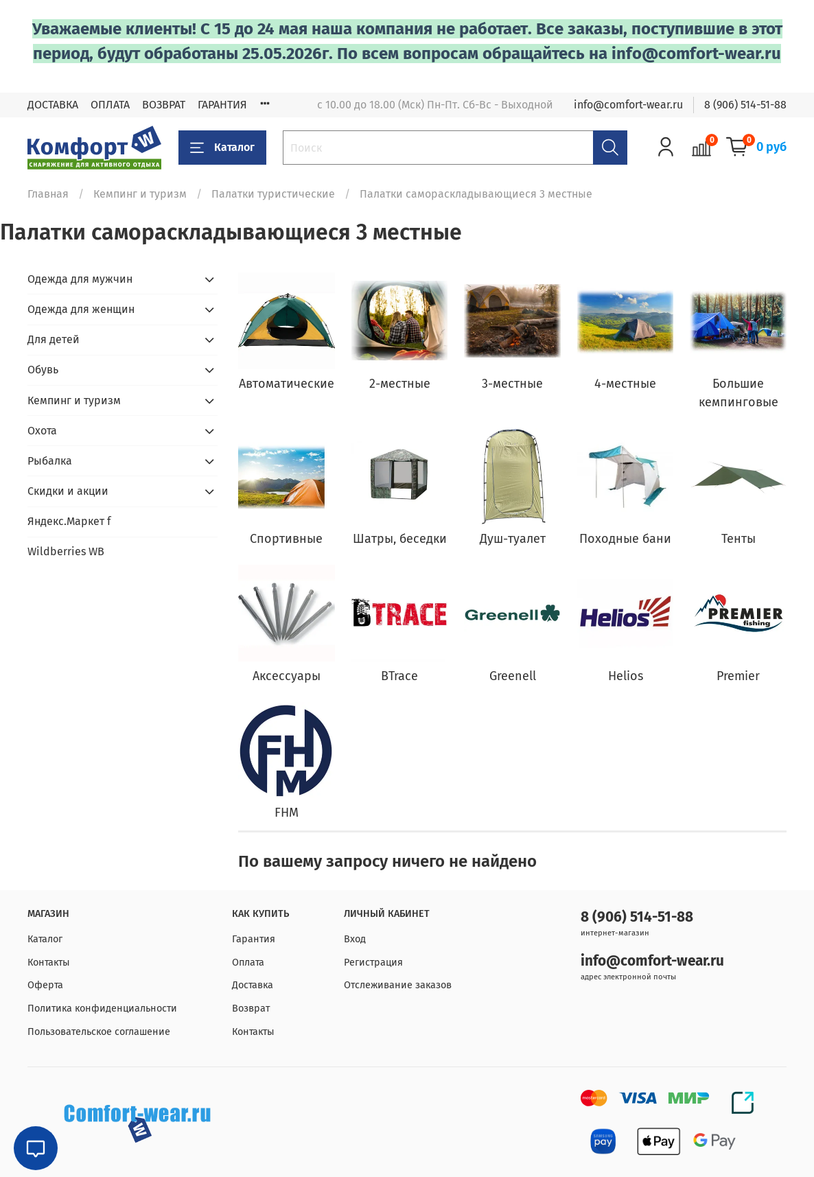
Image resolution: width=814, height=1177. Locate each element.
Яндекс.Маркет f (69, 521)
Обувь (42, 369)
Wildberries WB (65, 551)
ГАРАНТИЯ (222, 104)
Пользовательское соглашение (98, 1032)
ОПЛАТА (110, 104)
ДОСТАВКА (52, 104)
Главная (48, 193)
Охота (42, 430)
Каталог (222, 147)
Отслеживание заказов (398, 985)
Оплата (248, 962)
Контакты (48, 962)
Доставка (252, 985)
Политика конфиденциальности (102, 1008)
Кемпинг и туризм (140, 193)
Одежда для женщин (81, 309)
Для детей (53, 339)
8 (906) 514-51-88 (745, 104)
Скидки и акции (67, 491)
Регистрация (373, 962)
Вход (355, 939)
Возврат (251, 1008)
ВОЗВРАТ (163, 104)
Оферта (45, 985)
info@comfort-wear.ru (628, 104)
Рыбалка (49, 460)
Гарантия (253, 939)
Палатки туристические (273, 193)
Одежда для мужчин (79, 278)
